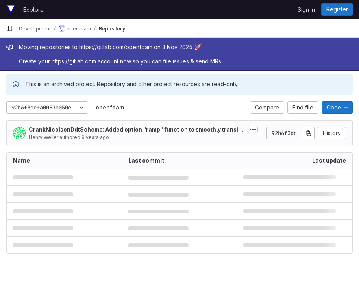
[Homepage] (10, 9)
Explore (33, 9)
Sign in (306, 9)
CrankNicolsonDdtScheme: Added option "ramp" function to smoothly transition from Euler (135, 130)
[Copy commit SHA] (308, 133)
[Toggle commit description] (253, 129)
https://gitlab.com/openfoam (115, 47)
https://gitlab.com (74, 61)
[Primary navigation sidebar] (9, 28)
